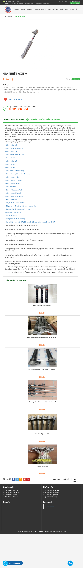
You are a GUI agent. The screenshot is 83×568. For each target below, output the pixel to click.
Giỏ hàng (75, 3)
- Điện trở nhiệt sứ (11, 167)
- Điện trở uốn (10, 164)
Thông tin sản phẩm (14, 120)
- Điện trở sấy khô (11, 151)
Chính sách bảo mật (11, 490)
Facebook (50, 507)
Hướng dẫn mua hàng (50, 120)
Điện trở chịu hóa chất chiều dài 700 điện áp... (42, 337)
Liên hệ (72, 9)
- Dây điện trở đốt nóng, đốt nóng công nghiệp (20, 206)
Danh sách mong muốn (64, 1)
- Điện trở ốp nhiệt (11, 145)
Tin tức (49, 9)
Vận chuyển (31, 120)
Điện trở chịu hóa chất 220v (42, 305)
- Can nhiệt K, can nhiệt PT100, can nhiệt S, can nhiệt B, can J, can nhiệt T (30, 222)
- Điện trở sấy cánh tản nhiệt (14, 171)
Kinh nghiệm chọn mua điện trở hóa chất (42, 402)
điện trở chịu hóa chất (42, 434)
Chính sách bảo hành (40, 9)
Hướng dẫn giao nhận (52, 495)
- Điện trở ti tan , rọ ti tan (13, 180)
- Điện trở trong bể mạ (12, 183)
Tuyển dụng (55, 9)
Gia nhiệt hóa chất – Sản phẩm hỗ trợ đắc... (42, 369)
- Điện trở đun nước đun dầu (14, 155)
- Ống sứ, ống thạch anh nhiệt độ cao (17, 209)
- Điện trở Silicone (11, 199)
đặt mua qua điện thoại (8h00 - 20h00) (23, 108)
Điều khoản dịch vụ (11, 497)
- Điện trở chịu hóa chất (13, 193)
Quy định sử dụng (51, 497)
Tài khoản (76, 1)
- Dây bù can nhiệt (11, 215)
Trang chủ (16, 9)
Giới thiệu (23, 9)
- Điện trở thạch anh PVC (13, 190)
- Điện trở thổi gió (11, 161)
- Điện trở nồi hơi (11, 158)
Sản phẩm (30, 9)
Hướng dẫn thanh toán (52, 492)
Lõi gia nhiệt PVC (42, 466)
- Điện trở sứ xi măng (12, 177)
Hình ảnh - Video (64, 9)
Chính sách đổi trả (11, 495)
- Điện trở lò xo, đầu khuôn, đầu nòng (17, 174)
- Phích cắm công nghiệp (13, 212)
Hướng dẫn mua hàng (52, 490)
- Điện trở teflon (10, 187)
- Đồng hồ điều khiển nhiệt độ (15, 219)
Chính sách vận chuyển (13, 492)
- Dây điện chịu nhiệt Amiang (15, 203)
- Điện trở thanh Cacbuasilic (14, 196)
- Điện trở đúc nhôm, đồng (14, 148)
